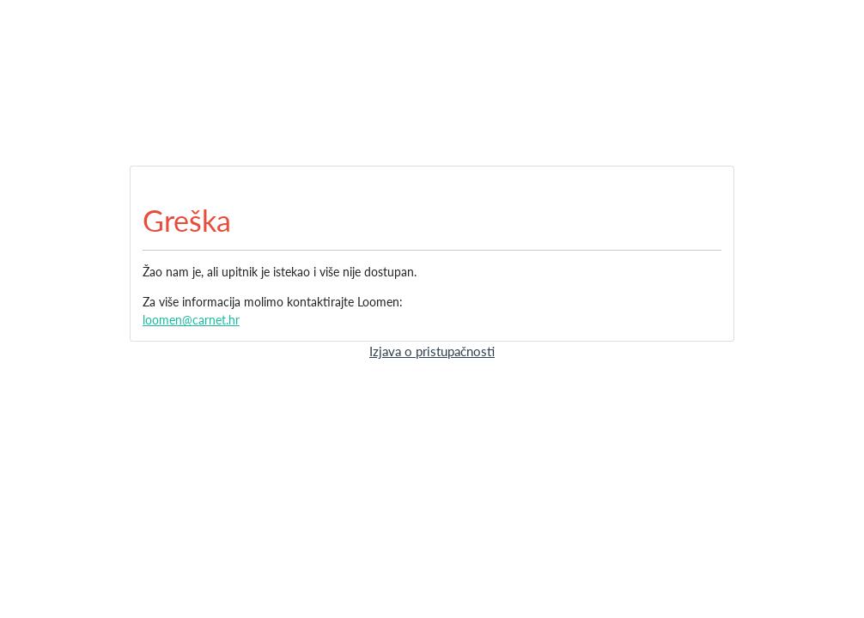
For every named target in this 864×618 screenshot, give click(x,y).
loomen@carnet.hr (191, 319)
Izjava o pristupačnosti (432, 351)
